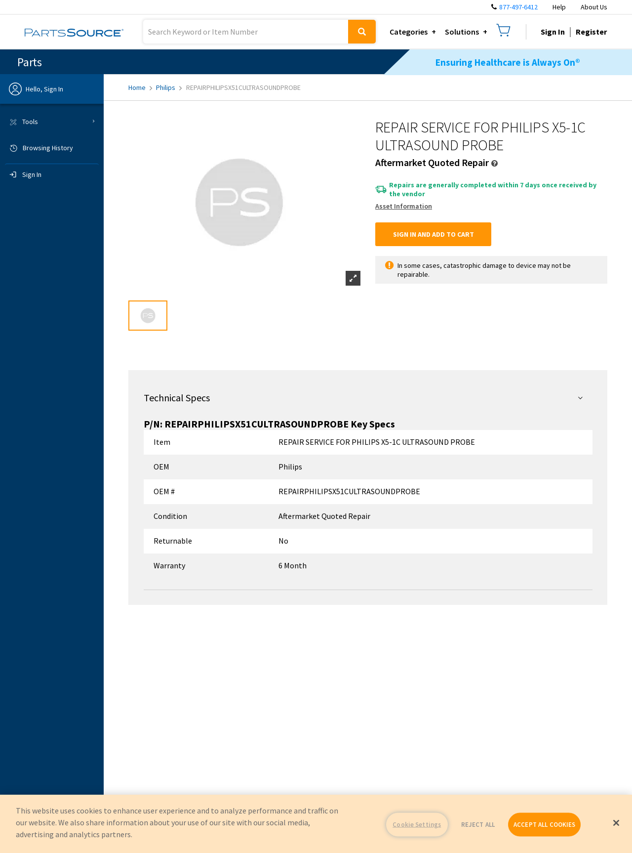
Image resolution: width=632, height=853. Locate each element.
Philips (169, 87)
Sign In (553, 32)
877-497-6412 (518, 6)
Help (559, 6)
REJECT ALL (478, 824)
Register (591, 32)
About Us (594, 6)
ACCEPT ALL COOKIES (544, 824)
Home (140, 87)
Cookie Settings (417, 824)
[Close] (616, 823)
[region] (316, 824)
